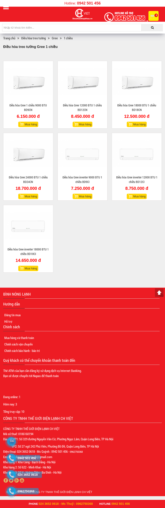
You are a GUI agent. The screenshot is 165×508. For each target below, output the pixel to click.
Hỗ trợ (8, 321)
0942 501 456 (89, 3)
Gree (55, 38)
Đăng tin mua (12, 315)
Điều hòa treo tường (33, 38)
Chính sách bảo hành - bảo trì (22, 350)
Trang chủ (9, 38)
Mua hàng (31, 124)
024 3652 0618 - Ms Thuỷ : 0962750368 (66, 503)
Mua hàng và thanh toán (19, 338)
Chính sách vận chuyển (18, 344)
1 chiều (68, 38)
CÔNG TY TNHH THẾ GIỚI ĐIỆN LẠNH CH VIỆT (62, 492)
